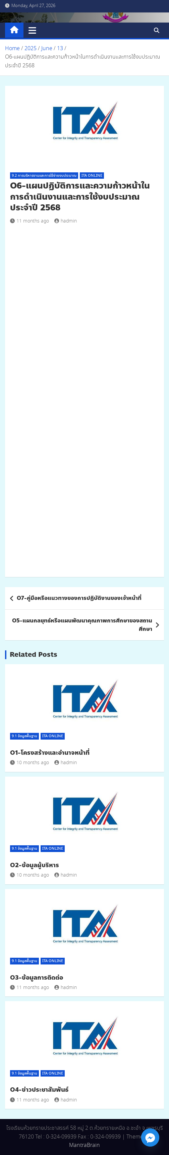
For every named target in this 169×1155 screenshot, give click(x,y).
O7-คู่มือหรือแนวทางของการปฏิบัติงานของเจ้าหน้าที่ (79, 598)
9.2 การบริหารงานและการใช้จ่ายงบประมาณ (44, 175)
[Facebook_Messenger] (150, 1137)
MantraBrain (84, 1145)
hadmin (65, 221)
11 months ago (29, 221)
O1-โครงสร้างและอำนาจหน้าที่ (50, 752)
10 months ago (29, 762)
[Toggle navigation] (32, 30)
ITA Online (91, 175)
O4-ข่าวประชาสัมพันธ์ (39, 1089)
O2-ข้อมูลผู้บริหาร (34, 865)
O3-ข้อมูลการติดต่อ (36, 977)
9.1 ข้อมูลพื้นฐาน (24, 736)
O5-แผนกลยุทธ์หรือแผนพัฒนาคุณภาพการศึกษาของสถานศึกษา (82, 625)
